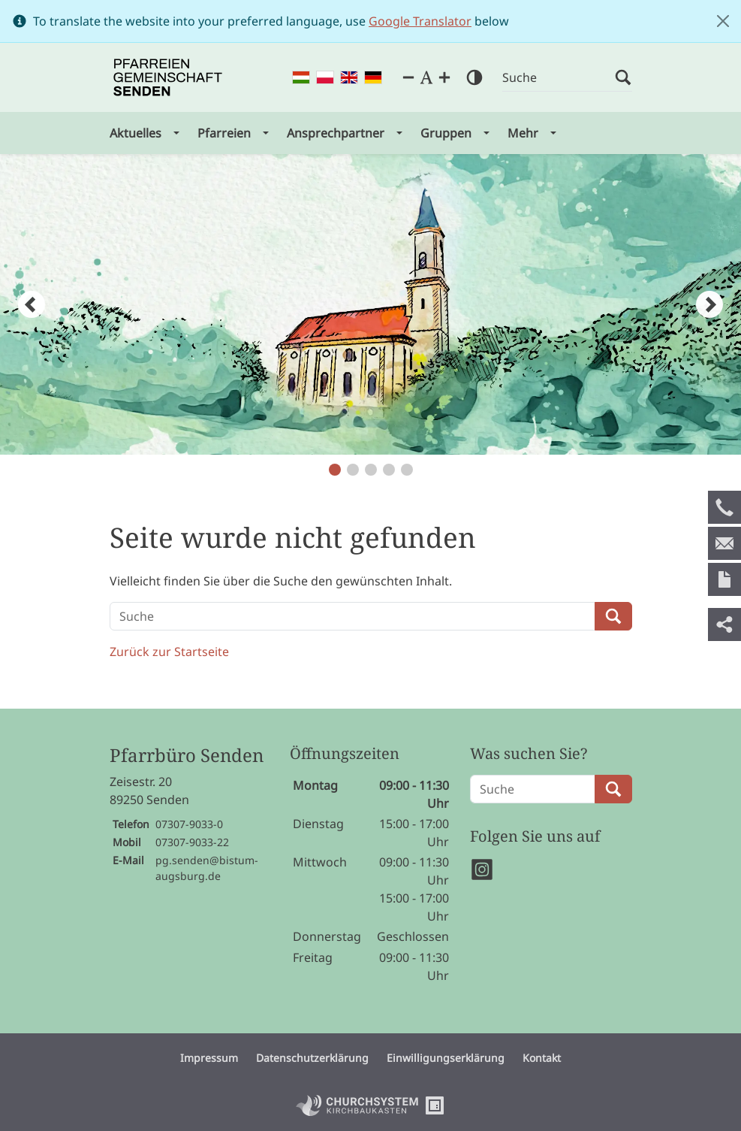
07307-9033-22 (192, 842)
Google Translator (420, 21)
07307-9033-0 (189, 824)
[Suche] (558, 78)
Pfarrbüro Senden (187, 756)
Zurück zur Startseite (169, 651)
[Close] (723, 21)
